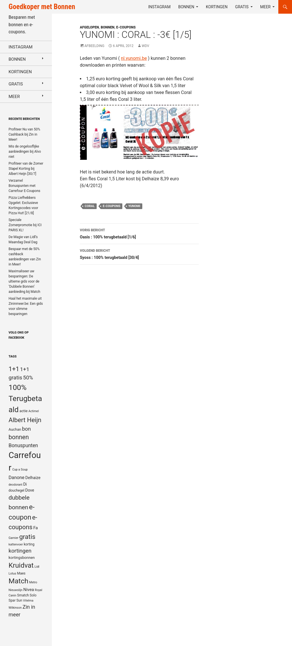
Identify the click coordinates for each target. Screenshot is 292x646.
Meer (265, 7)
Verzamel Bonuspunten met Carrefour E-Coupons (24, 186)
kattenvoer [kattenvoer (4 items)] (16, 544)
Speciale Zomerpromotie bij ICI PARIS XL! (25, 225)
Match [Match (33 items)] (18, 581)
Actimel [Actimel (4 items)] (34, 411)
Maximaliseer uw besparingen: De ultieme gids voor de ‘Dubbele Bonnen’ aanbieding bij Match (24, 281)
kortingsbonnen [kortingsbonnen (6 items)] (22, 557)
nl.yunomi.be (134, 58)
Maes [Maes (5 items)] (21, 573)
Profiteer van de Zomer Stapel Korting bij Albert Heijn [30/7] (26, 169)
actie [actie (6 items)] (23, 411)
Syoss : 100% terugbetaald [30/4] (139, 253)
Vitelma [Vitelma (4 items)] (28, 600)
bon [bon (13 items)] (26, 429)
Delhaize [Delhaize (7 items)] (32, 477)
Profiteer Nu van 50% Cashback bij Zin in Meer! (24, 134)
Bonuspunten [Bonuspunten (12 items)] (23, 445)
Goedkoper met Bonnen (42, 7)
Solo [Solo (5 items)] (33, 595)
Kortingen (217, 7)
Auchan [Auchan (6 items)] (15, 429)
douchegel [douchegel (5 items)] (17, 490)
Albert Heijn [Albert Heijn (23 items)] (25, 420)
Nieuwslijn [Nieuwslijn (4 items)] (16, 590)
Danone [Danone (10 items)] (17, 477)
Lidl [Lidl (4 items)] (37, 567)
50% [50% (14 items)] (28, 378)
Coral (90, 206)
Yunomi (134, 206)
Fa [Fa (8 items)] (35, 527)
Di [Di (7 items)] (25, 484)
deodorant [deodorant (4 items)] (15, 484)
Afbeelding (94, 46)
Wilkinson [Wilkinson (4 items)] (15, 608)
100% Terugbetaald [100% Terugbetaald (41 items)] (25, 398)
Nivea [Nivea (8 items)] (28, 589)
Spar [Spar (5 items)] (12, 600)
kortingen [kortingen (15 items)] (20, 550)
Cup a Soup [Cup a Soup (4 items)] (20, 469)
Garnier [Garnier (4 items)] (13, 538)
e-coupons (111, 206)
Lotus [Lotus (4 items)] (12, 573)
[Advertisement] (254, 54)
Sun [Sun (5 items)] (19, 600)
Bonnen (186, 7)
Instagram (159, 7)
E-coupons (126, 27)
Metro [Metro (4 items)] (33, 582)
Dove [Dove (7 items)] (29, 490)
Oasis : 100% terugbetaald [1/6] (139, 233)
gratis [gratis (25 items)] (27, 537)
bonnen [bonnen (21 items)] (19, 437)
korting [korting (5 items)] (29, 544)
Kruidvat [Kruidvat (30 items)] (21, 565)
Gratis (242, 7)
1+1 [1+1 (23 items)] (14, 369)
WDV (145, 46)
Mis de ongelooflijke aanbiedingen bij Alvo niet (25, 151)
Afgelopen (89, 27)
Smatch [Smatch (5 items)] (23, 595)
